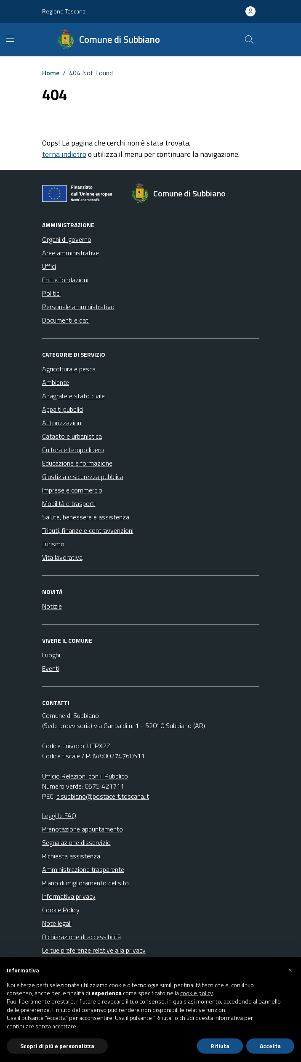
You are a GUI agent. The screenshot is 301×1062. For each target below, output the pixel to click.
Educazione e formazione (77, 463)
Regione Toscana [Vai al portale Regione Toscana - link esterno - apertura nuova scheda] (63, 11)
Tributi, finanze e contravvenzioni (87, 530)
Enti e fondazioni (65, 280)
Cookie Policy (61, 910)
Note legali (57, 923)
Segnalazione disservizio (76, 842)
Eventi (50, 668)
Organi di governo (66, 239)
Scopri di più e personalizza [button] (57, 1045)
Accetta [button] (270, 1045)
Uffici (49, 266)
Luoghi (51, 655)
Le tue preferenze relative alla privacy (94, 950)
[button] (290, 970)
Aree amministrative (70, 253)
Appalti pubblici (62, 409)
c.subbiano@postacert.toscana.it (102, 796)
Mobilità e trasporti (69, 503)
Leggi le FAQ (59, 815)
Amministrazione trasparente (83, 869)
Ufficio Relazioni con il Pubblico (85, 776)
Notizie (52, 606)
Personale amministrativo (78, 307)
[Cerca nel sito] (249, 39)
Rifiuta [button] (219, 1045)
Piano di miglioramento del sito (85, 883)
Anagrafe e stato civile (73, 396)
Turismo (53, 544)
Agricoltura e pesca (69, 369)
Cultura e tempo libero (73, 450)
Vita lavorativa (62, 557)
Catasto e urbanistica (72, 436)
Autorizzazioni (62, 423)
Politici (51, 293)
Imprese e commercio (72, 490)
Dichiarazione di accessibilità (81, 937)
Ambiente (55, 382)
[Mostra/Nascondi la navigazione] (10, 39)
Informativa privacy (69, 896)
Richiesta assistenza (71, 856)
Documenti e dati (66, 320)
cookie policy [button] (196, 993)
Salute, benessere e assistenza (85, 517)
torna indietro (64, 154)
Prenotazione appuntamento (82, 829)
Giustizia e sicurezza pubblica (82, 476)
